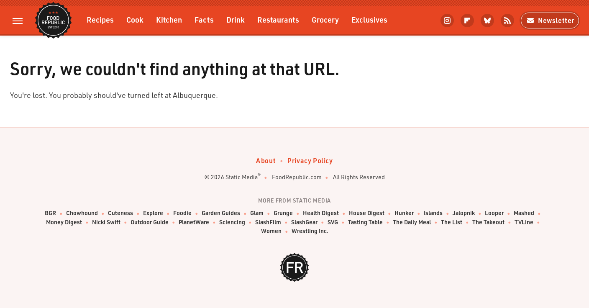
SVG (333, 222)
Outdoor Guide (150, 222)
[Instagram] (447, 20)
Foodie (182, 213)
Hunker (404, 213)
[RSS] (507, 20)
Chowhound (82, 213)
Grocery (325, 19)
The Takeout (488, 222)
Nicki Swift (106, 222)
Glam (257, 213)
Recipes (100, 19)
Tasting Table (365, 222)
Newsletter (549, 20)
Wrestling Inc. (310, 231)
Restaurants (278, 19)
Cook (134, 19)
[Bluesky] (487, 20)
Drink (235, 19)
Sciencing (232, 222)
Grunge (283, 213)
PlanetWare (194, 222)
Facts (204, 19)
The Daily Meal (412, 222)
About (266, 160)
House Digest (366, 213)
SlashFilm (268, 222)
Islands (433, 213)
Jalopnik (464, 213)
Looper (494, 213)
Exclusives (369, 19)
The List (451, 222)
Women (271, 231)
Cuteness (120, 213)
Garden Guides (221, 213)
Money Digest (64, 222)
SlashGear (304, 222)
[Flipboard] (467, 20)
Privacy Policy (310, 160)
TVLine (524, 222)
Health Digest (321, 213)
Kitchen (169, 19)
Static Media (241, 176)
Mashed (524, 213)
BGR (50, 213)
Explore (153, 213)
